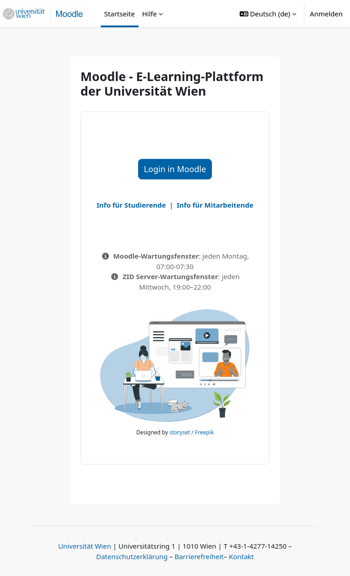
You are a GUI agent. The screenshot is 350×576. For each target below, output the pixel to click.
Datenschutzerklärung (132, 556)
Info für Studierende (131, 204)
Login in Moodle (175, 168)
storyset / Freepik (192, 432)
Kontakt (241, 556)
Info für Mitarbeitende (215, 204)
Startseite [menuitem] (119, 13)
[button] (268, 13)
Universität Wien (84, 546)
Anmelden (326, 13)
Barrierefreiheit (199, 556)
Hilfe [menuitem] (149, 13)
